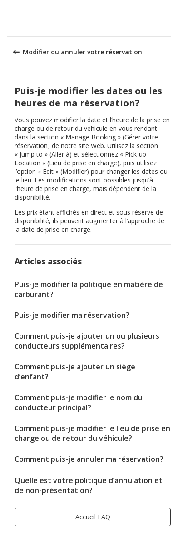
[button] (168, 18)
